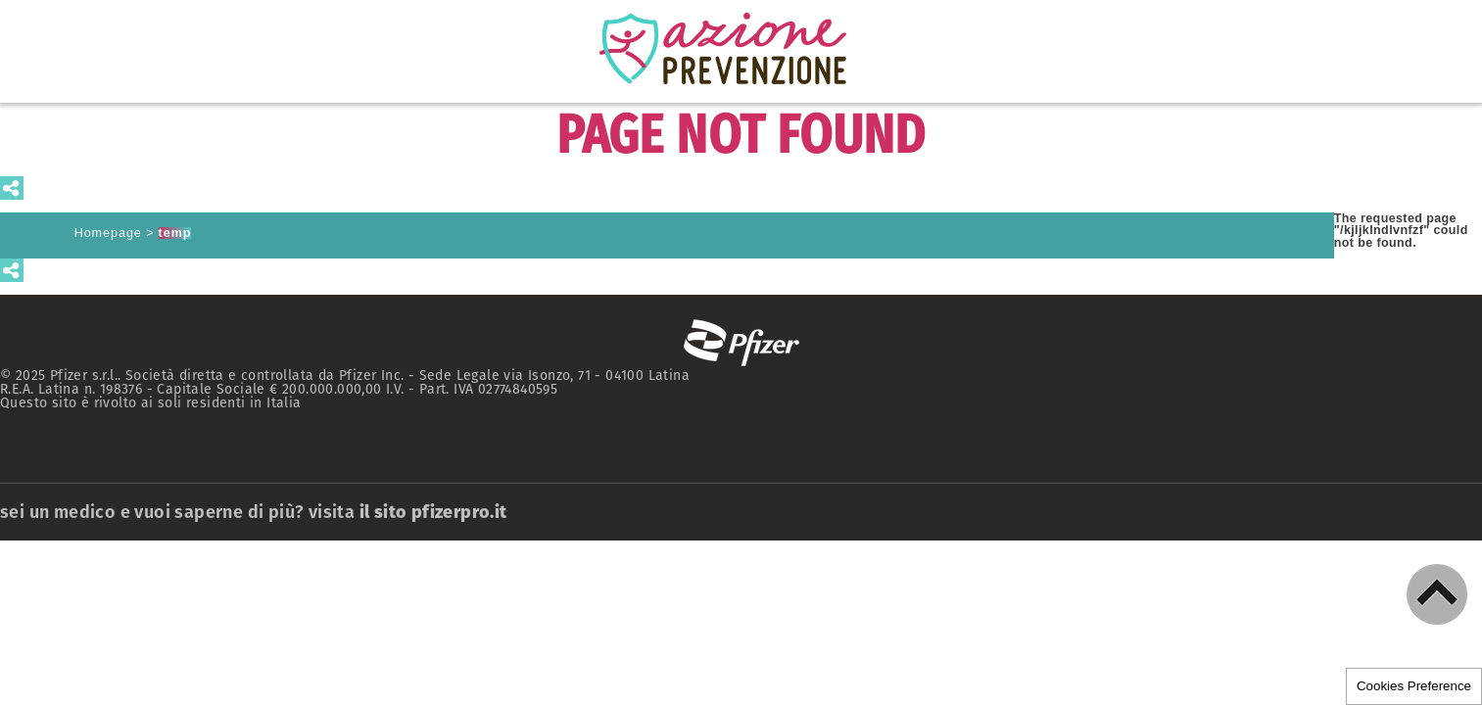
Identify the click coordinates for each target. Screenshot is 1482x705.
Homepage (108, 233)
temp (175, 233)
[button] (1437, 594)
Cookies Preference (1414, 686)
